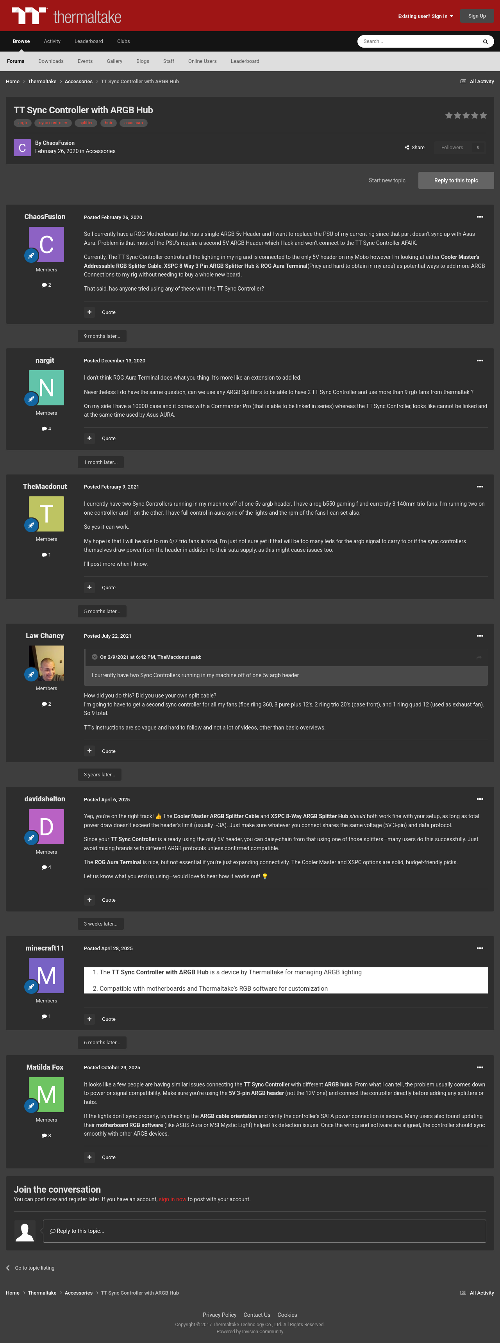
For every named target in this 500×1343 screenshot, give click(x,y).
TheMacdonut (45, 486)
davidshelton (45, 799)
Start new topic (387, 180)
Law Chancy (45, 635)
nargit (45, 360)
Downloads (51, 61)
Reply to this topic (456, 180)
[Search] (398, 41)
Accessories (100, 151)
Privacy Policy (219, 1315)
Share (415, 147)
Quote (109, 312)
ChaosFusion (59, 143)
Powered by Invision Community (250, 1331)
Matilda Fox (45, 1067)
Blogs (142, 61)
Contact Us (257, 1315)
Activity (52, 41)
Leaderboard (245, 61)
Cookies (287, 1315)
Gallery (114, 61)
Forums (15, 61)
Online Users (202, 61)
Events (85, 61)
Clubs (123, 41)
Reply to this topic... (77, 1231)
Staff (168, 61)
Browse (21, 45)
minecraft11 (44, 948)
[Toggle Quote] (95, 657)
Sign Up (477, 16)
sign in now (173, 1199)
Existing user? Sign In (425, 16)
